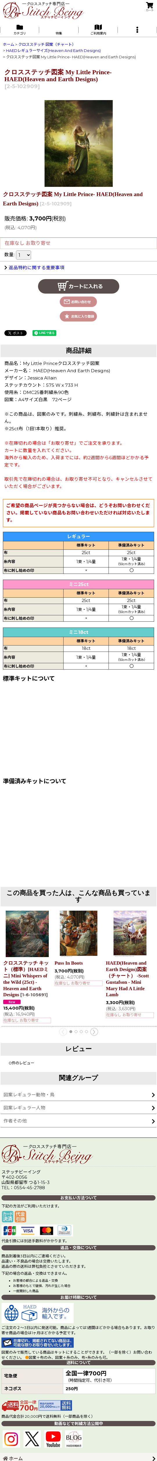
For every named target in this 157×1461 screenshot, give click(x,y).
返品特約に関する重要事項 (34, 267)
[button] (137, 30)
